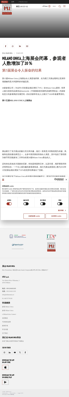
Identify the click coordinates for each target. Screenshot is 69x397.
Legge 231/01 (20, 393)
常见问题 (5, 329)
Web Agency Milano (6, 394)
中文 (54, 6)
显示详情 (60, 210)
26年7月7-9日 (22, 6)
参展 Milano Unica (7, 310)
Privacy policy (13, 393)
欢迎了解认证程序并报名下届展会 (13, 341)
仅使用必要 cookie (34, 216)
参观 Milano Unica (7, 306)
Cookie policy (5, 393)
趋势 (12, 2)
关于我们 (5, 333)
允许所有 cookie (56, 216)
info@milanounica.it (8, 294)
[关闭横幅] (66, 179)
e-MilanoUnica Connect (22, 2)
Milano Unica (4, 2)
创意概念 (5, 318)
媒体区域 (5, 325)
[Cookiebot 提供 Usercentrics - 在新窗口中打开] (56, 179)
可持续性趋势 (6, 322)
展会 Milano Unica (7, 53)
